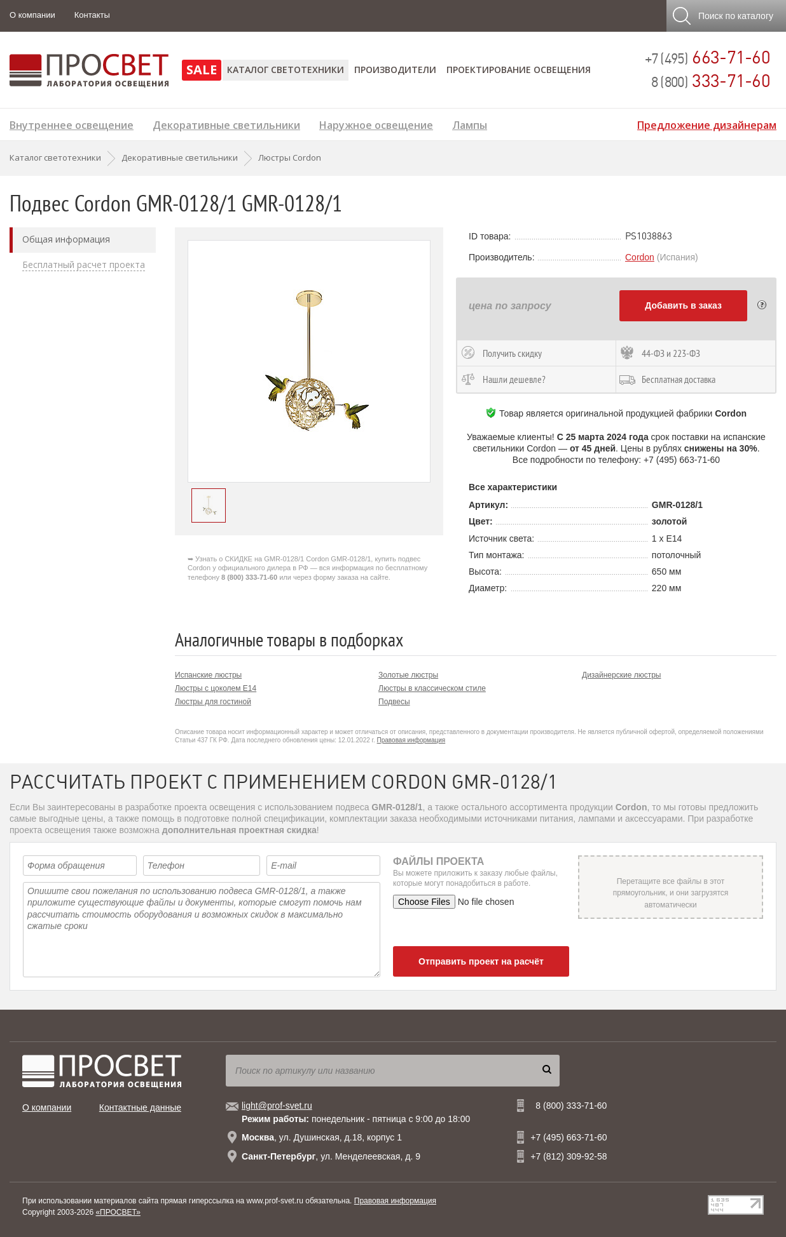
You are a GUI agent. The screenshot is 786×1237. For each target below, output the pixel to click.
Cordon (639, 257)
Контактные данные (140, 1107)
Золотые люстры (408, 675)
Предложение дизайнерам (706, 123)
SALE (201, 69)
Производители (395, 70)
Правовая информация (411, 740)
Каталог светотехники (285, 70)
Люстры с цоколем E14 (215, 688)
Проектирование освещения (518, 70)
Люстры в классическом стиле (432, 688)
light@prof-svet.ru (277, 1105)
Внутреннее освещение (72, 123)
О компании (32, 15)
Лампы (469, 123)
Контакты (92, 15)
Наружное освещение (376, 123)
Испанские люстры (208, 675)
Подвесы (394, 701)
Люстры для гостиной (213, 701)
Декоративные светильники (226, 123)
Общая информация (66, 239)
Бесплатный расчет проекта (83, 265)
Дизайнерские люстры (621, 675)
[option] (309, 361)
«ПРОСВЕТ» (118, 1212)
